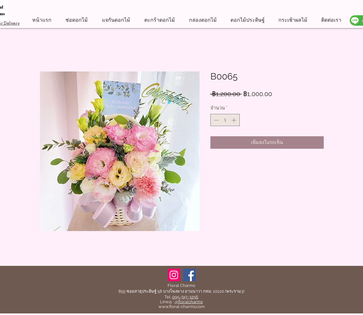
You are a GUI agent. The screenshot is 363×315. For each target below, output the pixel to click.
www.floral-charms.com (181, 306)
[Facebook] (189, 275)
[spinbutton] (225, 120)
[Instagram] (174, 275)
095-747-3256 (185, 297)
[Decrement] (215, 120)
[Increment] (234, 120)
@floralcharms (189, 301)
